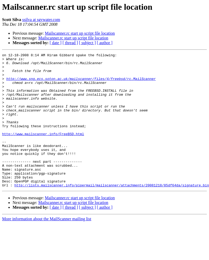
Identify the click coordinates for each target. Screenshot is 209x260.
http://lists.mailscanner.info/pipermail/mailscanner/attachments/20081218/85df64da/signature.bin (111, 212)
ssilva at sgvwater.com (41, 19)
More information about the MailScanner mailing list (46, 245)
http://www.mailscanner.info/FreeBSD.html (43, 150)
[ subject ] (87, 42)
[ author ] (105, 42)
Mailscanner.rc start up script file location (80, 33)
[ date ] (55, 42)
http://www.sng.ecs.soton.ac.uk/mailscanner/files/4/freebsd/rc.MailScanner (81, 84)
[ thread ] (70, 42)
